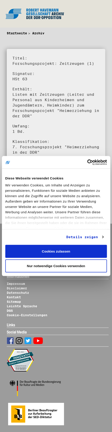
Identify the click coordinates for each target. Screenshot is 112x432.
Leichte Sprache (22, 306)
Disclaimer (17, 288)
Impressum (16, 284)
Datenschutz (18, 293)
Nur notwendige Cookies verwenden (56, 266)
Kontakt (14, 297)
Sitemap (14, 301)
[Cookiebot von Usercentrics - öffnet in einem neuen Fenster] (87, 162)
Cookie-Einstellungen (27, 315)
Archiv (38, 33)
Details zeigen (82, 237)
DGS (10, 310)
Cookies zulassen (56, 251)
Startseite (17, 33)
